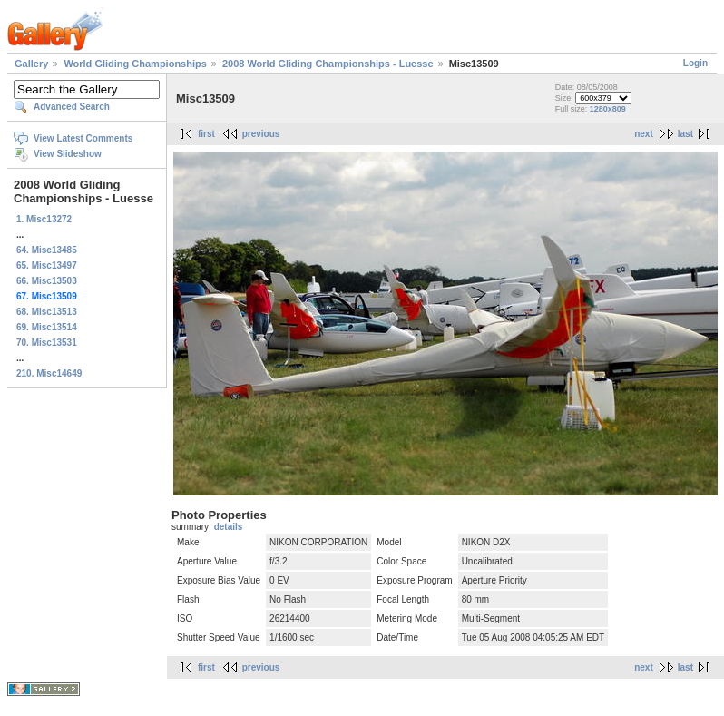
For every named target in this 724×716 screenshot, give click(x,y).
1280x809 (608, 108)
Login (695, 63)
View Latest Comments (83, 138)
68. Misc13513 (46, 312)
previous (261, 134)
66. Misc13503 (46, 281)
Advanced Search (72, 107)
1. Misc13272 (44, 219)
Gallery (31, 63)
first (206, 134)
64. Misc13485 (46, 250)
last (685, 134)
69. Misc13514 (46, 327)
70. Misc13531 (46, 343)
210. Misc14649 (49, 373)
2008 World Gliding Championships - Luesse (328, 63)
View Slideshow (68, 154)
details (228, 527)
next (643, 134)
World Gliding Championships (135, 63)
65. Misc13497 (46, 265)
